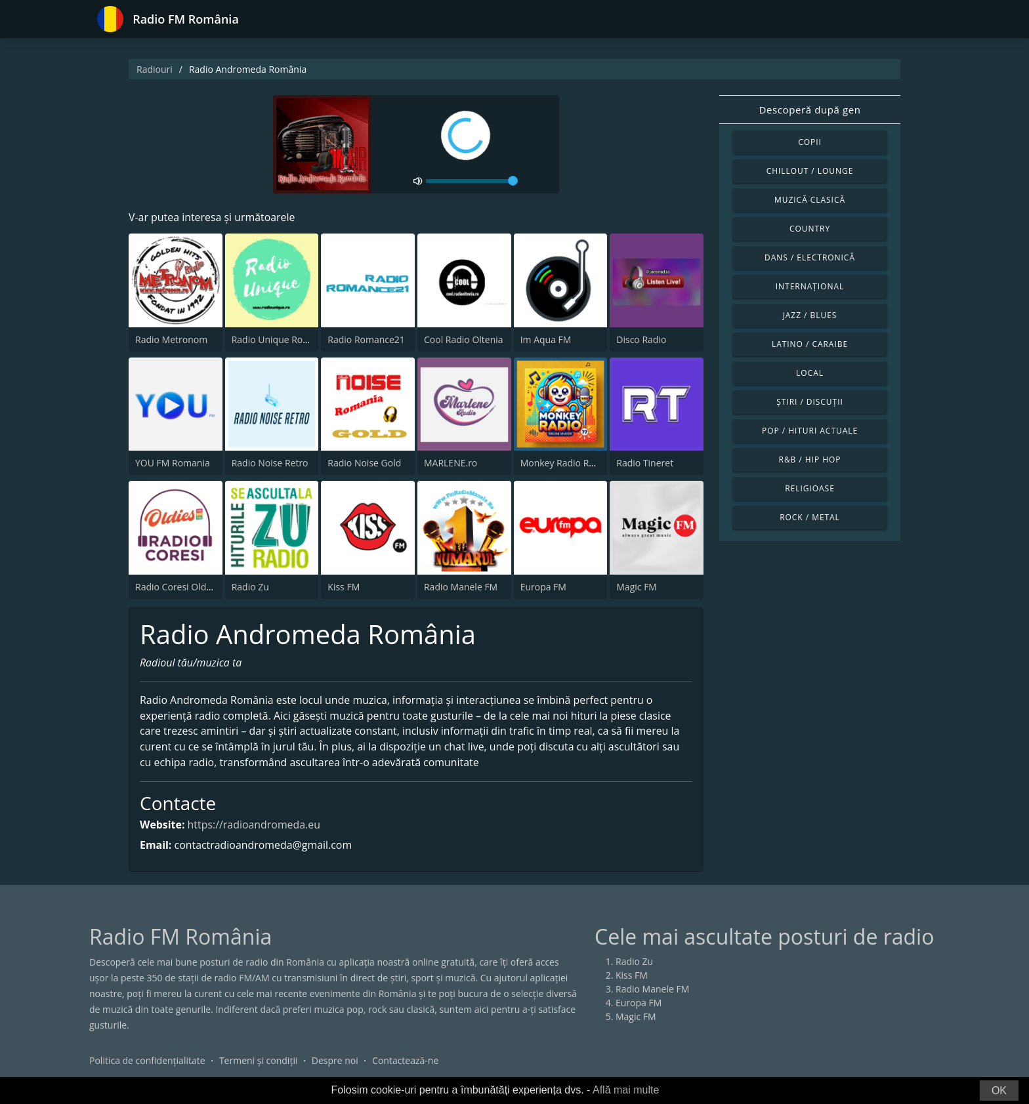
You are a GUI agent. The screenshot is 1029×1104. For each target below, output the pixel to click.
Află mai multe (626, 1089)
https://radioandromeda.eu (255, 825)
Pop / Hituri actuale (810, 430)
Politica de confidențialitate (147, 1061)
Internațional (810, 286)
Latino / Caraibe (810, 344)
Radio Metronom (171, 339)
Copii (810, 142)
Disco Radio (641, 339)
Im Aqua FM (546, 339)
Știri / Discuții (809, 401)
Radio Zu (250, 587)
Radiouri (154, 69)
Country (809, 228)
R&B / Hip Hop (810, 459)
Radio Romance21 (366, 339)
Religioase (810, 488)
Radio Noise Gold (364, 463)
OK (999, 1090)
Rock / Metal (810, 517)
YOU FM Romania (172, 463)
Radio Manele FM (460, 587)
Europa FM (543, 587)
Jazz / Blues (810, 315)
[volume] (472, 181)
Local (810, 372)
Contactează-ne (405, 1061)
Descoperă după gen (810, 109)
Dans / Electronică (810, 257)
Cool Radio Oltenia (463, 339)
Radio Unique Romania (280, 339)
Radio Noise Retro (270, 463)
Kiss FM (343, 587)
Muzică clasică (809, 199)
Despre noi (335, 1061)
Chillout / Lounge (810, 170)
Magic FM (636, 587)
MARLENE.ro (450, 463)
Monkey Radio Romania (570, 463)
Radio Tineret (644, 463)
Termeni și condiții (258, 1061)
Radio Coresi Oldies (176, 587)
